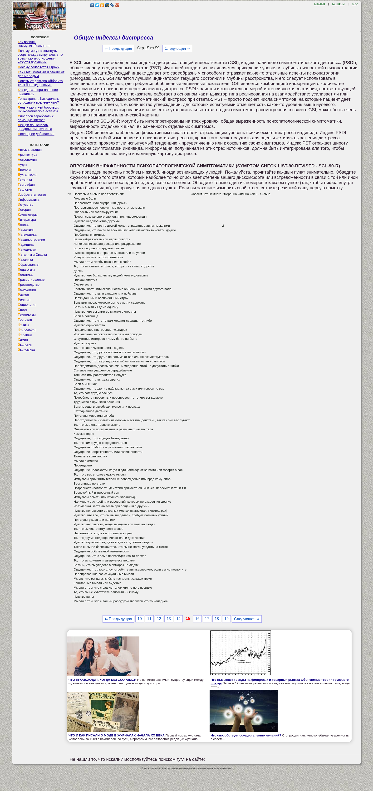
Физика (23, 324)
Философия (27, 329)
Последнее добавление (36, 134)
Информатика (28, 199)
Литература (27, 219)
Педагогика (26, 269)
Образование (28, 264)
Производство (28, 284)
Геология (25, 189)
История (24, 209)
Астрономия (27, 159)
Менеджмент (28, 249)
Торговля (25, 319)
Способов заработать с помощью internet (36, 118)
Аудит (22, 164)
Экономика (26, 349)
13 (169, 619)
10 (139, 619)
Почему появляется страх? (38, 67)
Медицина (26, 244)
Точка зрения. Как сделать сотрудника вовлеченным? (38, 100)
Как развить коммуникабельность (34, 44)
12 (159, 619)
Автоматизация (30, 149)
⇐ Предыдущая (118, 48)
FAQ (355, 3)
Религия (24, 299)
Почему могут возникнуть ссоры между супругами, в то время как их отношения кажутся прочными (40, 56)
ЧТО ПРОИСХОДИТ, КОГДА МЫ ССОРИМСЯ (102, 679)
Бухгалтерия (27, 174)
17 (207, 619)
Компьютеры (28, 214)
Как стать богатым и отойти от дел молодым (41, 74)
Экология (25, 344)
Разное (23, 294)
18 (217, 619)
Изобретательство (32, 194)
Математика (27, 234)
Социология (27, 304)
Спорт (22, 309)
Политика (25, 274)
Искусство (26, 204)
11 (149, 619)
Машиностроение (31, 239)
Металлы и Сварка (32, 254)
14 (178, 619)
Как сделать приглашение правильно (38, 91)
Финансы (25, 334)
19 (226, 619)
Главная (319, 3)
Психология (27, 289)
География (26, 184)
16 (197, 619)
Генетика (25, 179)
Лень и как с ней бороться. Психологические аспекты (38, 109)
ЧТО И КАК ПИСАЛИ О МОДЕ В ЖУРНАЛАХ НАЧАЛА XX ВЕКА (117, 735)
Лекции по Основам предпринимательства (35, 127)
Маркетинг (26, 229)
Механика (25, 259)
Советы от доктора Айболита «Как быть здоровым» (40, 83)
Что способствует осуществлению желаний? (246, 735)
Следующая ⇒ (177, 48)
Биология (25, 169)
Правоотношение (31, 279)
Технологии (27, 314)
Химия (23, 339)
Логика (23, 224)
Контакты (338, 3)
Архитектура (27, 154)
